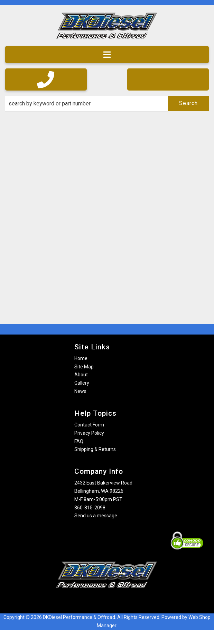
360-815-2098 (89, 507)
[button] (107, 103)
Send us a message (95, 515)
